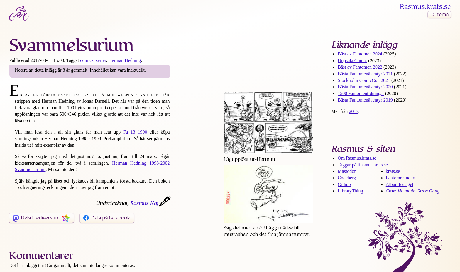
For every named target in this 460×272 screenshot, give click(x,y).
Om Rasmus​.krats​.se (357, 158)
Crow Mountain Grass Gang (412, 190)
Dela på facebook (110, 218)
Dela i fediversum (40, 218)
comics (86, 60)
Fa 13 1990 (135, 131)
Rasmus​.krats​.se (425, 7)
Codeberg (347, 177)
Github (344, 184)
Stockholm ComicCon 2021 (364, 80)
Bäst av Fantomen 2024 (360, 53)
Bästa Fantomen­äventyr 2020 (365, 86)
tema (443, 15)
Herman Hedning (125, 60)
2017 (353, 111)
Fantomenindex (400, 177)
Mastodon (347, 171)
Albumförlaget (399, 184)
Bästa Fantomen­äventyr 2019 (365, 99)
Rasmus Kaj (144, 203)
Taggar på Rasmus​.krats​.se (363, 164)
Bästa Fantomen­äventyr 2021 (365, 73)
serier (101, 60)
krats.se (393, 171)
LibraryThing (350, 190)
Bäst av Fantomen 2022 (360, 67)
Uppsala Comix (352, 60)
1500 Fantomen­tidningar (361, 93)
